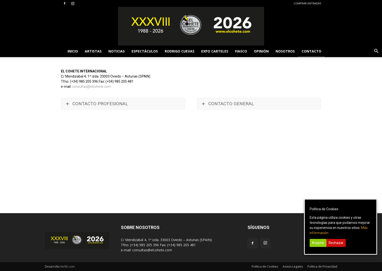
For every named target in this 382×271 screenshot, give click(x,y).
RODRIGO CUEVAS (179, 51)
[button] (376, 51)
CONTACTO (311, 51)
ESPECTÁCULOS (145, 51)
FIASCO (241, 51)
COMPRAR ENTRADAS (307, 3)
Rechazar (336, 243)
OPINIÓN (261, 51)
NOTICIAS (116, 51)
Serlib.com (67, 266)
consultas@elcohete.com (91, 86)
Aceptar (318, 243)
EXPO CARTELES (214, 51)
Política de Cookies (265, 266)
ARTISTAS (93, 51)
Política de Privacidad (322, 266)
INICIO (72, 51)
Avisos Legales (293, 266)
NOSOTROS (285, 51)
